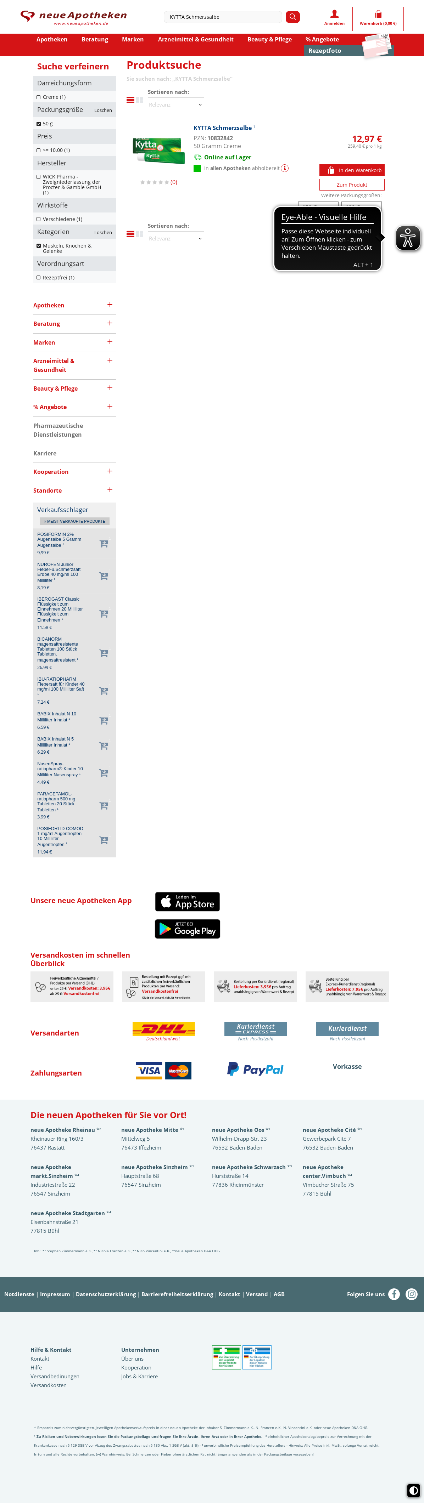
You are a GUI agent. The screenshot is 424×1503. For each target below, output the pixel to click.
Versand (257, 1294)
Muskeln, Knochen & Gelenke (67, 248)
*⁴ (70, 1212)
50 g (48, 123)
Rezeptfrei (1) (58, 277)
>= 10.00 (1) (56, 150)
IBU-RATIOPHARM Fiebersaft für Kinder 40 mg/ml (60, 686)
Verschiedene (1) (62, 219)
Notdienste (19, 1294)
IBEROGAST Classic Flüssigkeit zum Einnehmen (60, 610)
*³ (252, 1166)
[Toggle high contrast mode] (413, 1490)
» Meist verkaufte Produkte (74, 521)
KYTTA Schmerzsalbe (224, 127)
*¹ (157, 1166)
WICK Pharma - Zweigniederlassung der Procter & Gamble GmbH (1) (72, 184)
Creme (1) (54, 96)
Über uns (132, 1358)
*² (65, 1129)
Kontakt (229, 1294)
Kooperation (136, 1367)
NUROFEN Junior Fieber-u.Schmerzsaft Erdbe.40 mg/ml (58, 572)
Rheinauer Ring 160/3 (57, 1138)
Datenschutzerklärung (106, 1294)
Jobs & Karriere (139, 1376)
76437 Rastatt (47, 1147)
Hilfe (36, 1367)
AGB (279, 1294)
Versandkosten (48, 1385)
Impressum (55, 1294)
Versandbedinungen (54, 1376)
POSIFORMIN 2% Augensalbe (59, 540)
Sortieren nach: (168, 92)
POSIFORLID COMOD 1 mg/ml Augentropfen (60, 836)
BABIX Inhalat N (56, 716)
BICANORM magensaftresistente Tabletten (57, 650)
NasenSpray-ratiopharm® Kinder (60, 769)
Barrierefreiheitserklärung (177, 1294)
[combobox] (225, 17)
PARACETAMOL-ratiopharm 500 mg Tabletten (56, 802)
